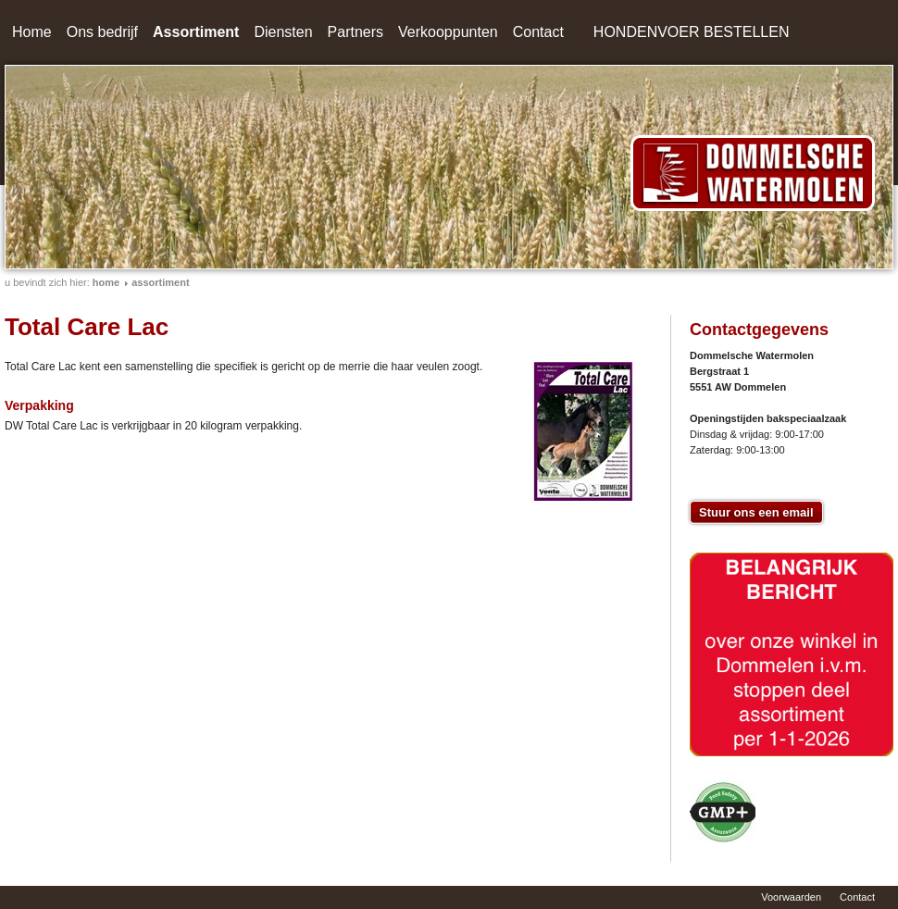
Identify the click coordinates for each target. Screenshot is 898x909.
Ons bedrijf (102, 32)
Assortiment (196, 32)
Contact (538, 32)
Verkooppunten (448, 32)
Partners (355, 32)
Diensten (283, 32)
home (106, 282)
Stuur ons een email (756, 512)
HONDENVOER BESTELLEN (691, 32)
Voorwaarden (791, 897)
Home (32, 32)
